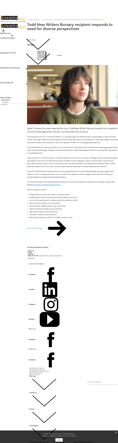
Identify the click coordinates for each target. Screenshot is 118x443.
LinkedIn (31, 254)
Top (3, 32)
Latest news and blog (34, 228)
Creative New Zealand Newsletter (50, 255)
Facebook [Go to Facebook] (32, 274)
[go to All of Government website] (89, 406)
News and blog (46, 20)
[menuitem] (13, 44)
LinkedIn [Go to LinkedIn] (32, 289)
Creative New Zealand (33, 20)
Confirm (59, 440)
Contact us (50, 400)
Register (5, 102)
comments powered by (37, 247)
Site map (50, 383)
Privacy (50, 416)
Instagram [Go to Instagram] (32, 304)
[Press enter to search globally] (11, 35)
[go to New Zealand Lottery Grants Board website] (95, 387)
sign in (5, 104)
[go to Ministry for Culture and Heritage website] (79, 402)
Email (30, 252)
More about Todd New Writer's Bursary (47, 184)
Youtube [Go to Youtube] (31, 319)
